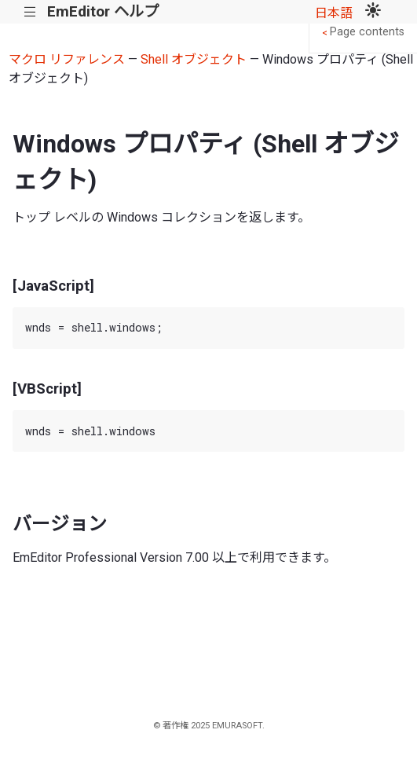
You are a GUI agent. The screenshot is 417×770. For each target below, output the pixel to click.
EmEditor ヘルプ (103, 11)
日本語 (334, 13)
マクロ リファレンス (67, 59)
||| (30, 12)
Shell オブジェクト (194, 59)
